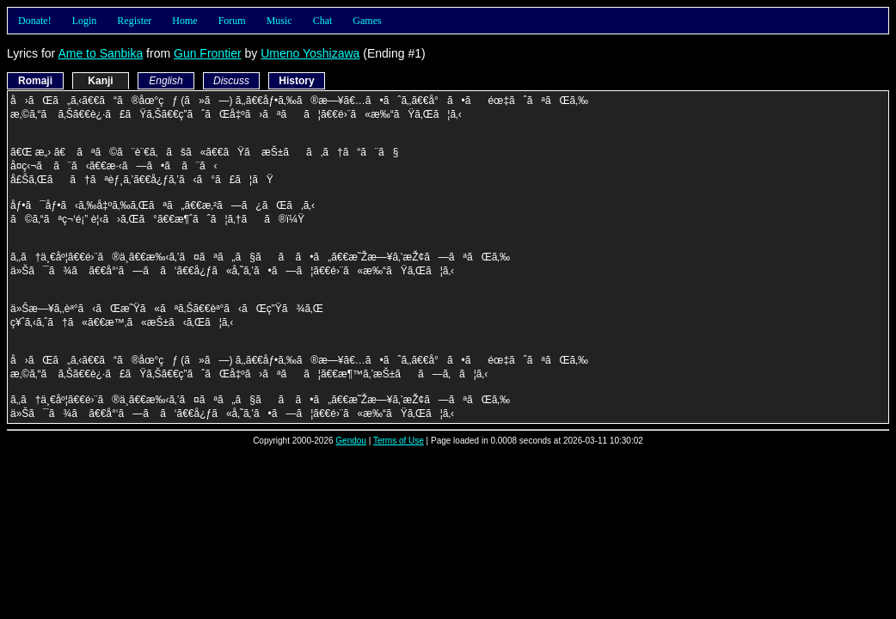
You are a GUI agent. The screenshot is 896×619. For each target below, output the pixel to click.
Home (184, 21)
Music (279, 21)
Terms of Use (398, 440)
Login (84, 21)
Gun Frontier (208, 53)
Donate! (35, 21)
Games (367, 21)
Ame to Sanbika (100, 53)
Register (134, 21)
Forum (232, 21)
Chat (323, 21)
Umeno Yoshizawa (310, 53)
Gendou (350, 440)
